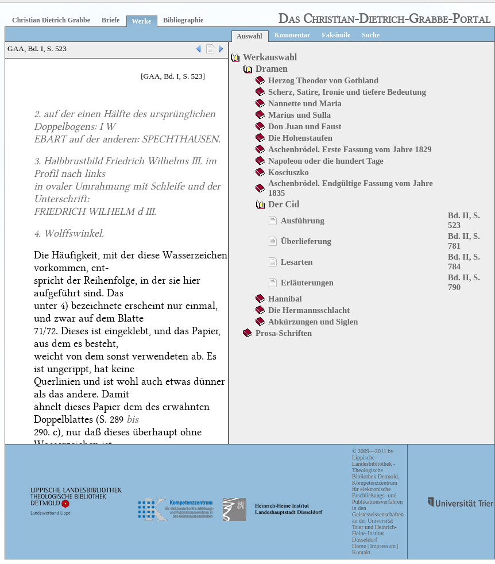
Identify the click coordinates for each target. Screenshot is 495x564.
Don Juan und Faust (304, 126)
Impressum (382, 546)
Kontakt (361, 552)
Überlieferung (306, 241)
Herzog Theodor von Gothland (323, 80)
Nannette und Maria (305, 103)
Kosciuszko (288, 172)
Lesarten (296, 261)
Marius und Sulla (299, 114)
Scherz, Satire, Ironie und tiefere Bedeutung (347, 91)
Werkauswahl (270, 57)
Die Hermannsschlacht (309, 310)
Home (359, 546)
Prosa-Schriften (284, 333)
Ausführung (302, 220)
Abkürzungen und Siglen (313, 321)
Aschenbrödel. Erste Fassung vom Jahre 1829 (350, 149)
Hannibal (285, 298)
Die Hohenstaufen (300, 137)
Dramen (272, 69)
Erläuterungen (307, 282)
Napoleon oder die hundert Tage (326, 160)
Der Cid (283, 204)
